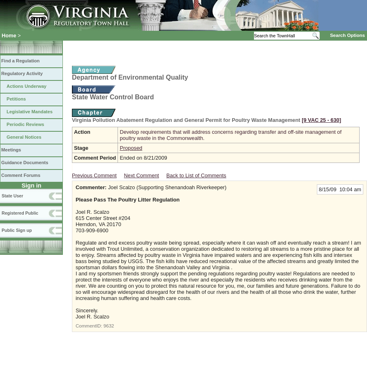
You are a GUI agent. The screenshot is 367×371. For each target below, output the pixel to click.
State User (12, 195)
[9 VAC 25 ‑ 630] (321, 120)
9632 (109, 325)
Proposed (131, 148)
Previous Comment (94, 175)
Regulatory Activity (22, 73)
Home (9, 35)
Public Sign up (17, 230)
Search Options (347, 35)
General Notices (24, 137)
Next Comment (141, 175)
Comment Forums (20, 175)
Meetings (11, 149)
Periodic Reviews (25, 124)
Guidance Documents (24, 162)
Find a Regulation (20, 60)
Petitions (16, 98)
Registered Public (20, 213)
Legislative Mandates (30, 111)
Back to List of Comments (196, 175)
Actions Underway (26, 86)
